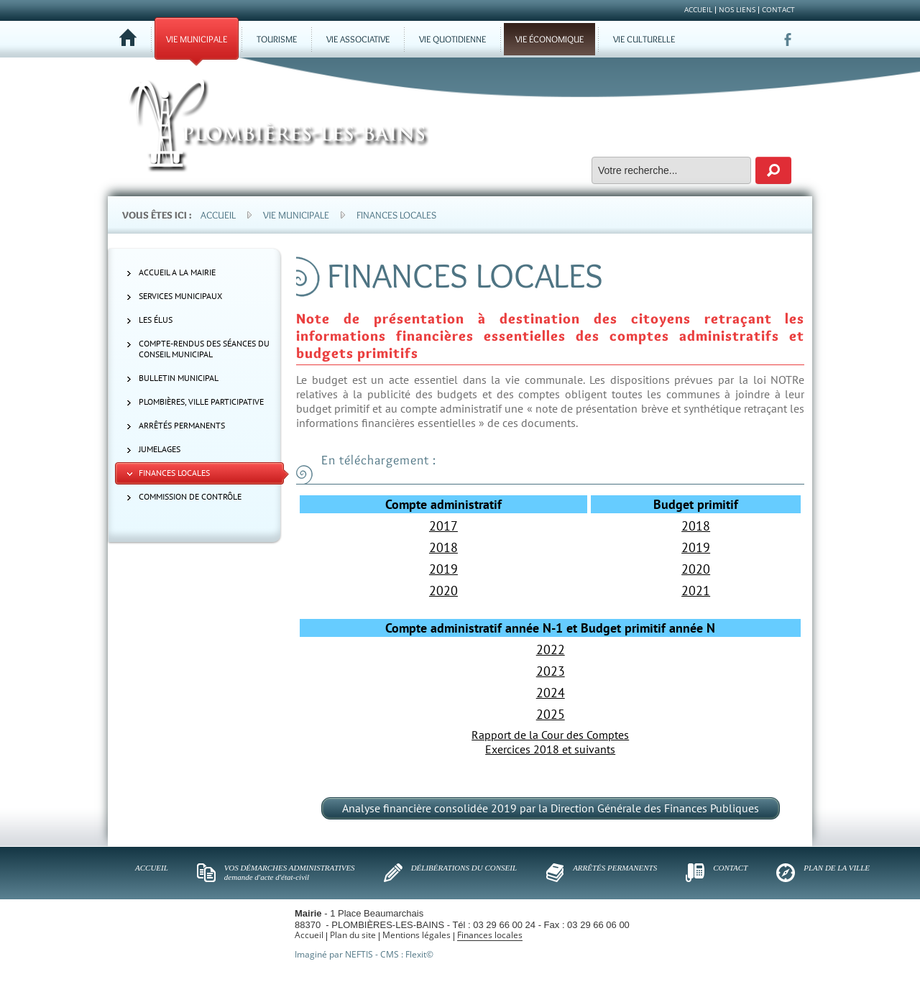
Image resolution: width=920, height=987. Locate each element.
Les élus (155, 319)
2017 (443, 526)
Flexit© (419, 954)
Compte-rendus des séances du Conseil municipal (204, 348)
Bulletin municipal (178, 377)
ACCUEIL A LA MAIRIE (177, 272)
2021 (695, 590)
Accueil (218, 214)
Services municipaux (180, 295)
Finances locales (396, 214)
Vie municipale (296, 214)
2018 (695, 526)
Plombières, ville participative (201, 401)
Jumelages (159, 449)
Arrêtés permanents (182, 425)
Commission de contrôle (190, 496)
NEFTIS (359, 954)
